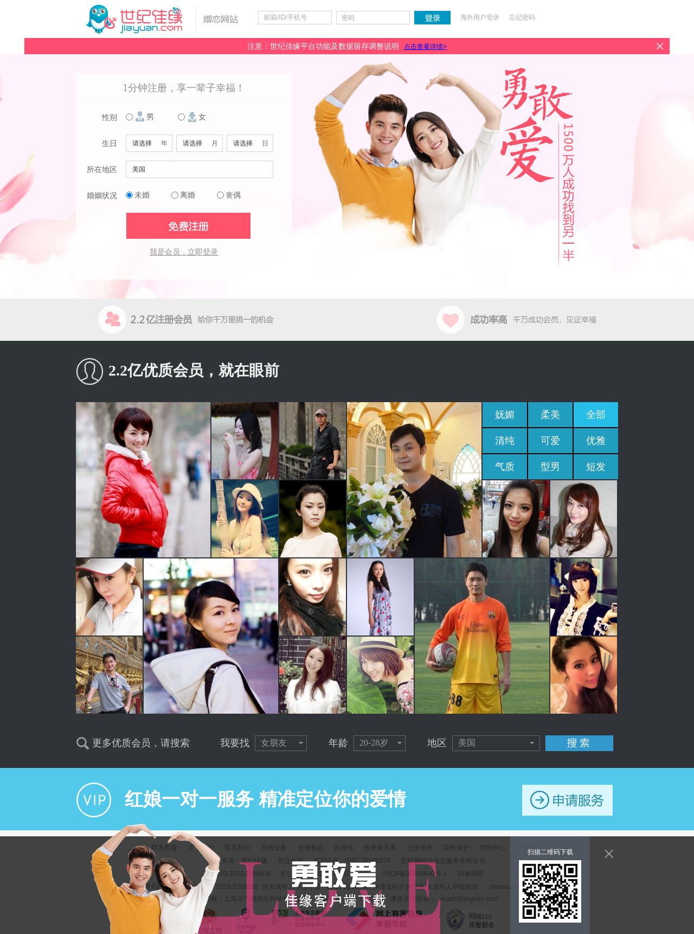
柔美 (550, 414)
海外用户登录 (479, 17)
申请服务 (567, 800)
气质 (505, 466)
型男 (550, 466)
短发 (596, 466)
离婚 (187, 195)
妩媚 (505, 414)
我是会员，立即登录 (184, 252)
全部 (596, 414)
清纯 (505, 440)
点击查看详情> (425, 46)
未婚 (142, 195)
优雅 (596, 440)
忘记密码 (522, 17)
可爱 (550, 440)
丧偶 (233, 195)
